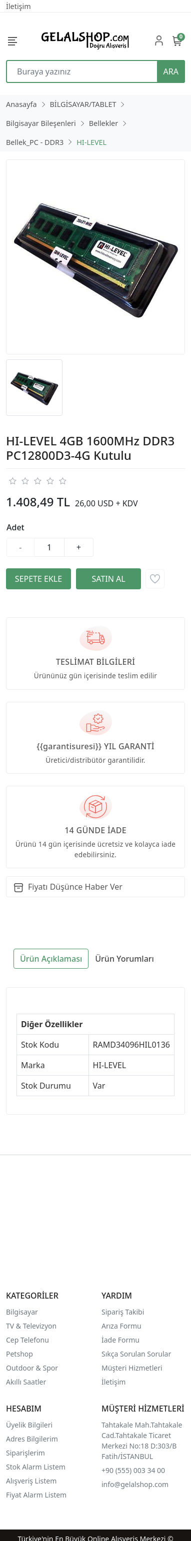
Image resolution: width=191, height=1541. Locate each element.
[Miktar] (49, 547)
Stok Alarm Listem (36, 1467)
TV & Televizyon (31, 1326)
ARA (171, 71)
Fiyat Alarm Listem (36, 1495)
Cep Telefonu (27, 1340)
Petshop (19, 1354)
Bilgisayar (22, 1312)
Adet (15, 527)
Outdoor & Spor (32, 1368)
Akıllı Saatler (26, 1382)
